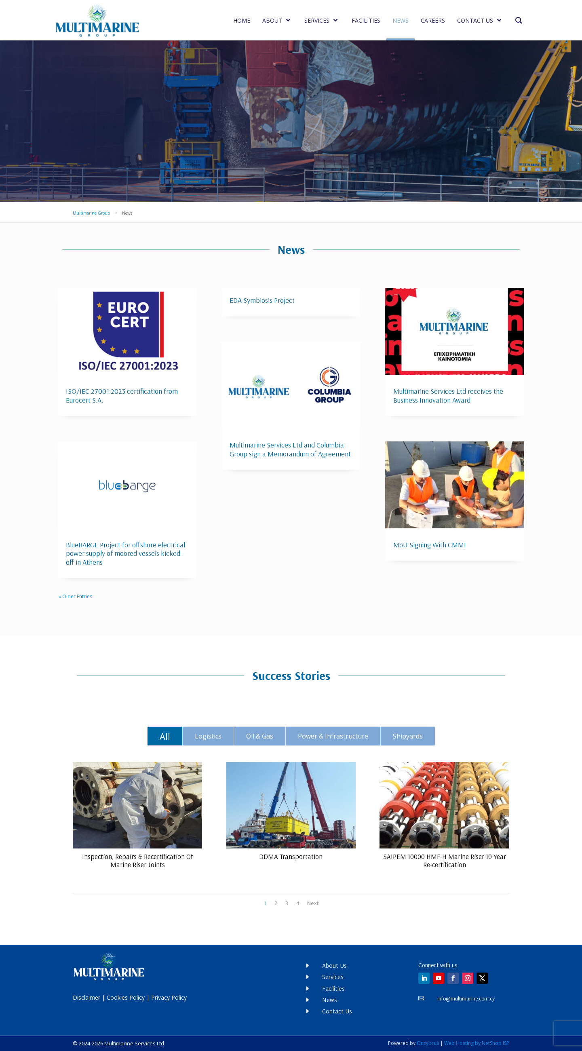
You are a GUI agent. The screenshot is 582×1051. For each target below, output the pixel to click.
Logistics (208, 736)
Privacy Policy (169, 997)
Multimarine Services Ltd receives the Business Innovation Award (448, 395)
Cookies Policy (126, 997)
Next (312, 903)
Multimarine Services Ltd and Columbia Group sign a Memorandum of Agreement (290, 449)
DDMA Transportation (291, 856)
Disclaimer (86, 997)
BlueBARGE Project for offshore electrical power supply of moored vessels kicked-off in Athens (125, 553)
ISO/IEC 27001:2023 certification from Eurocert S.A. (122, 395)
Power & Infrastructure (333, 736)
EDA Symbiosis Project (262, 300)
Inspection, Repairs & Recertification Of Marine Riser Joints (137, 860)
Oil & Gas (259, 736)
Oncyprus (428, 1043)
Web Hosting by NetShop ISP (476, 1043)
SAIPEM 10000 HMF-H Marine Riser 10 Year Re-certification (444, 860)
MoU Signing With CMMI (429, 544)
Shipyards (408, 736)
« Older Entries (75, 596)
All (165, 736)
